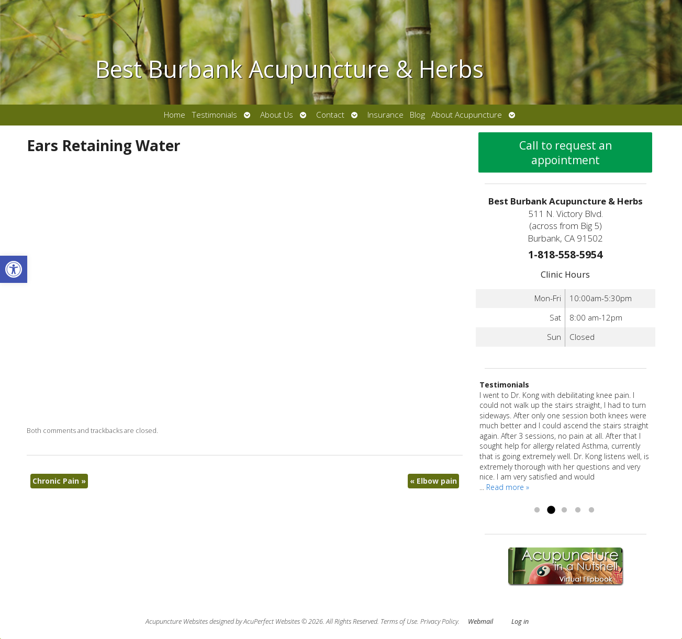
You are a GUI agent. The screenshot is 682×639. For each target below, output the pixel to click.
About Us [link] (276, 114)
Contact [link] (330, 114)
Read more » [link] (507, 487)
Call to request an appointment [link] (565, 152)
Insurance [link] (385, 114)
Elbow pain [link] (433, 481)
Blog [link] (417, 114)
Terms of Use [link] (399, 621)
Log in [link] (520, 621)
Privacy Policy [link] (439, 621)
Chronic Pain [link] (59, 481)
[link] (13, 269)
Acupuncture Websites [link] (177, 621)
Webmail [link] (480, 621)
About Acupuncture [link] (466, 114)
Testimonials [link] (214, 114)
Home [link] (174, 114)
